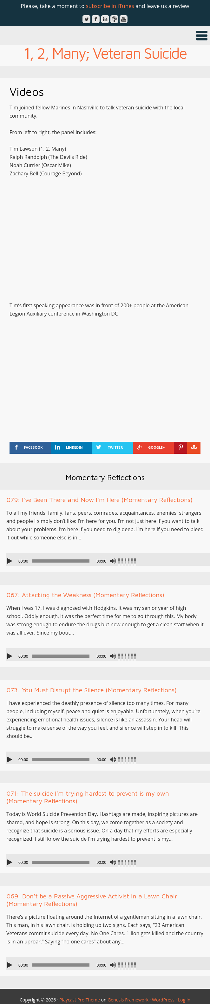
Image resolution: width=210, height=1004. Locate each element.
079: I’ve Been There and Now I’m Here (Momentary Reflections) (99, 499)
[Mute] (113, 561)
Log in (184, 1000)
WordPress (163, 1000)
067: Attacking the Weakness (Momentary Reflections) (85, 594)
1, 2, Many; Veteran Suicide (105, 53)
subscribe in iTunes (110, 6)
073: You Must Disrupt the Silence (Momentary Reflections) (91, 690)
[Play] (10, 561)
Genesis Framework (128, 1000)
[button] (105, 35)
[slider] (60, 561)
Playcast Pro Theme (79, 1000)
